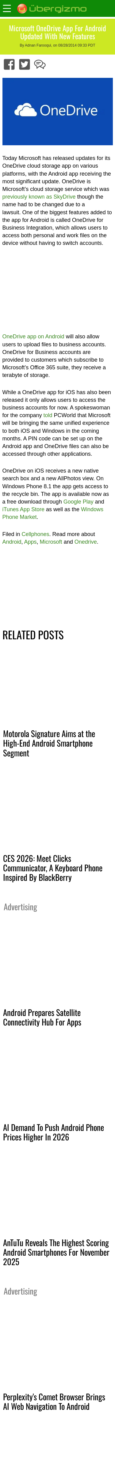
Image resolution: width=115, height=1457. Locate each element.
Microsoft (51, 542)
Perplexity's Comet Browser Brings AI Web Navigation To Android (54, 1401)
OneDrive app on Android (33, 336)
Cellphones (35, 534)
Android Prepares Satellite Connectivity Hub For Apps (42, 1017)
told (48, 415)
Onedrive (86, 542)
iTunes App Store (23, 509)
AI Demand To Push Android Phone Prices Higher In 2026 (53, 1132)
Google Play (78, 502)
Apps (30, 542)
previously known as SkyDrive (39, 197)
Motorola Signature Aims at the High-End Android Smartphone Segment (49, 743)
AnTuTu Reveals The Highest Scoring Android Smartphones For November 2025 (56, 1252)
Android (11, 542)
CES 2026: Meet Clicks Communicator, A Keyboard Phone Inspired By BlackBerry (52, 867)
